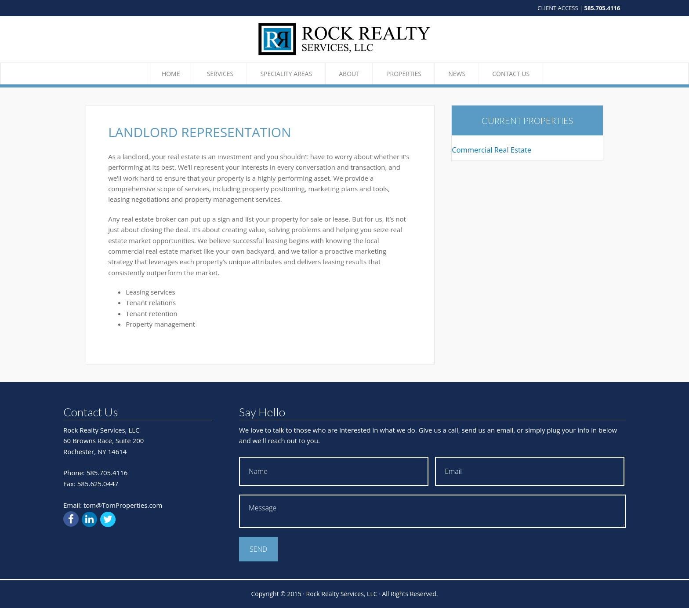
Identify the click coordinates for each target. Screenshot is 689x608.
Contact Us (510, 73)
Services (220, 73)
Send (258, 549)
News (456, 73)
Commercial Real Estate (491, 150)
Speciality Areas (286, 73)
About (349, 73)
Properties (403, 73)
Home (171, 73)
